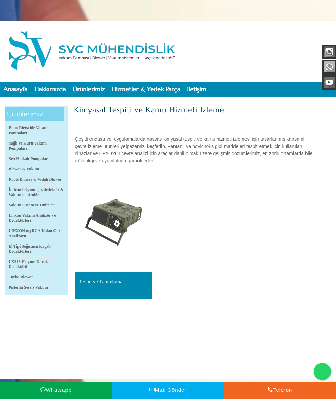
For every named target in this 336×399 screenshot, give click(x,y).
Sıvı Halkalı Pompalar (28, 158)
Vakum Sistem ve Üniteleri (32, 205)
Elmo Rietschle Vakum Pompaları (29, 130)
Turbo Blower (21, 277)
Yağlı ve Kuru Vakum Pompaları (28, 146)
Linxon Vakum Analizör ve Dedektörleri (32, 218)
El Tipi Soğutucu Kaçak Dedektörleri (30, 249)
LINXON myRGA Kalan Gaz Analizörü (34, 233)
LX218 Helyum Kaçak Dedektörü (28, 264)
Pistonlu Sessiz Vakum (28, 287)
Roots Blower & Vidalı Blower (35, 179)
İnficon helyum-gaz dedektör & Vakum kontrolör (36, 192)
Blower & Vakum (24, 169)
